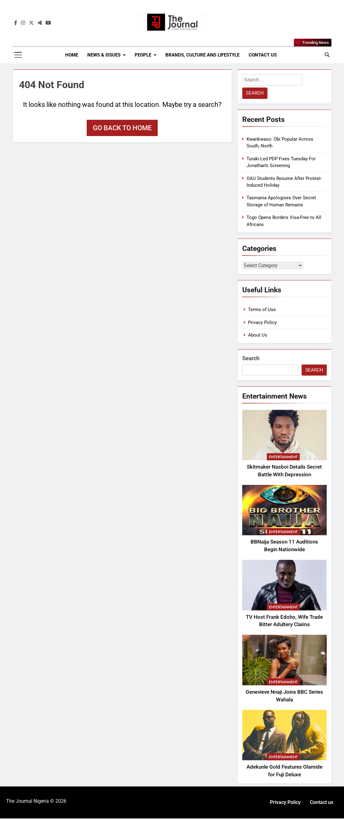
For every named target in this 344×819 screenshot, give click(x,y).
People (143, 55)
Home (71, 55)
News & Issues (104, 55)
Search (250, 359)
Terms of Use (262, 310)
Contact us (263, 55)
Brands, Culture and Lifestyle (202, 55)
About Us (257, 335)
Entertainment (283, 457)
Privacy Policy (262, 323)
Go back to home (122, 128)
